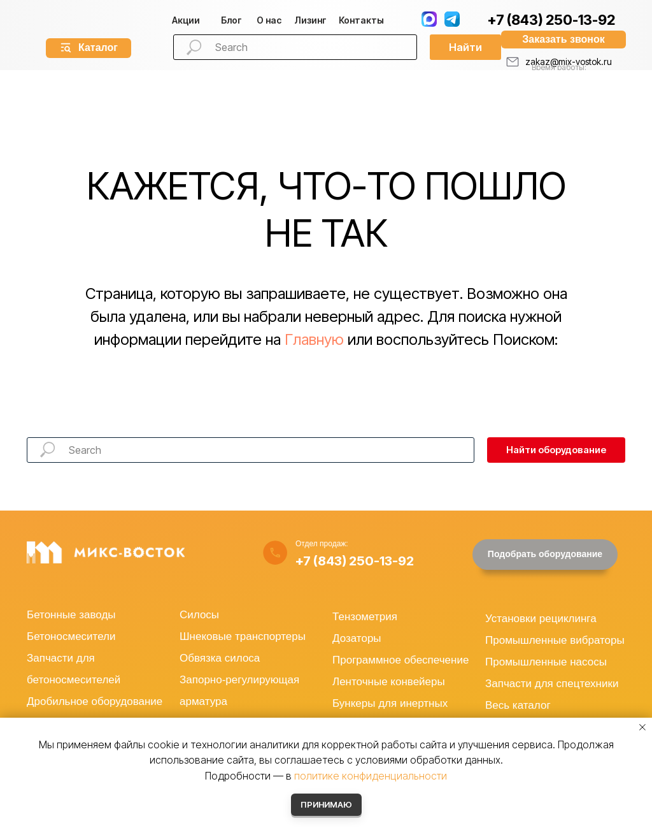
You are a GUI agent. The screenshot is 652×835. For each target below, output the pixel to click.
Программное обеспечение (400, 660)
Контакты (361, 20)
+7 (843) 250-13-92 (551, 19)
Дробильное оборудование (94, 701)
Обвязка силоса (220, 658)
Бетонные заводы (71, 615)
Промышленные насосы (546, 662)
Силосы (199, 615)
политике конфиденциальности (370, 775)
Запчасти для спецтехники (551, 684)
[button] (563, 39)
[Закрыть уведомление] (642, 727)
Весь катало (515, 705)
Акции (186, 20)
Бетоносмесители (71, 636)
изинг (310, 20)
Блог (231, 20)
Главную (314, 339)
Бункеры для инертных (390, 703)
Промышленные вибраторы (555, 640)
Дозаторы (356, 638)
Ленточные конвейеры (388, 682)
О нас (269, 20)
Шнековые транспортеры (243, 636)
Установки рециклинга (541, 619)
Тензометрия (364, 617)
